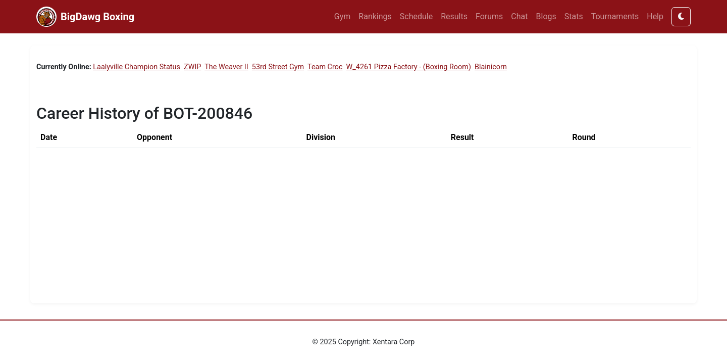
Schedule (416, 16)
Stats (573, 16)
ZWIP (192, 67)
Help (655, 16)
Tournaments (615, 16)
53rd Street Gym (278, 67)
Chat (519, 16)
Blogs (546, 16)
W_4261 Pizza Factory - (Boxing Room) (408, 67)
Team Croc (324, 67)
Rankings (374, 16)
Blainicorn (491, 67)
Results (454, 16)
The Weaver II (226, 67)
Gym (342, 16)
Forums (489, 16)
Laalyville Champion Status (136, 67)
